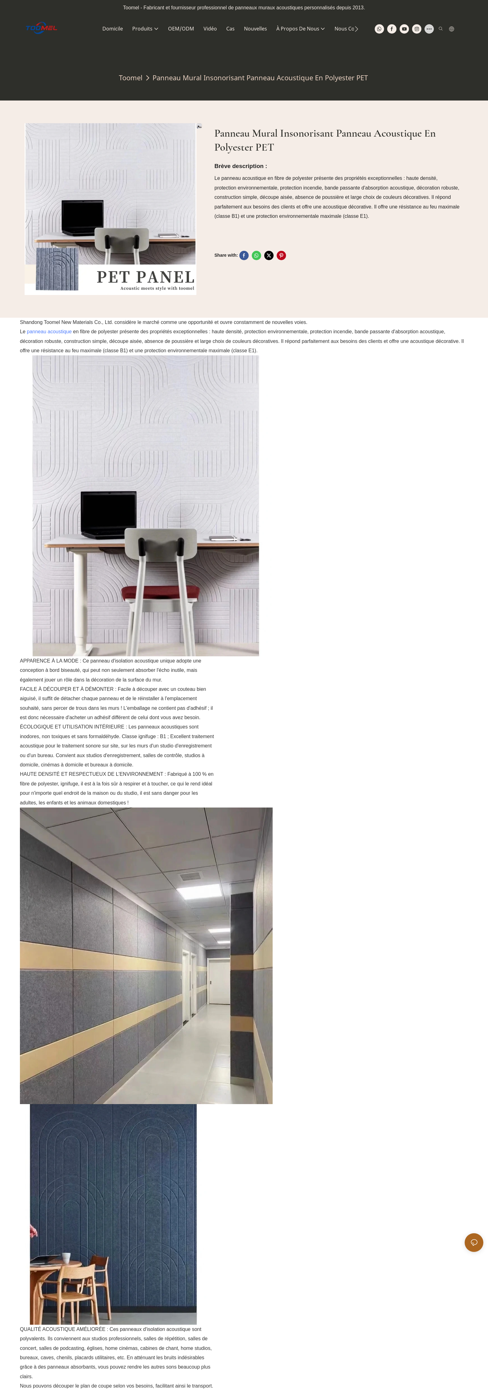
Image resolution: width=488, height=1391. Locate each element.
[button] (356, 29)
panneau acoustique (49, 331)
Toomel (131, 77)
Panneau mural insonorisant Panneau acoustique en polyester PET (260, 77)
